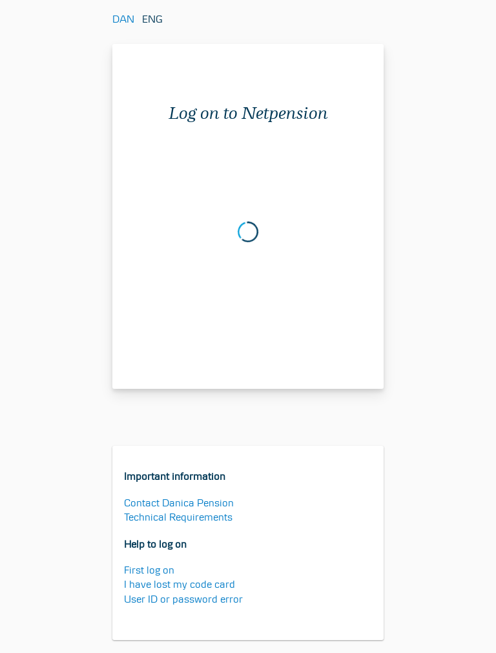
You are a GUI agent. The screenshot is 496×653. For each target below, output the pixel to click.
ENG (152, 19)
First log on (149, 570)
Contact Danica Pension (179, 502)
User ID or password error (183, 599)
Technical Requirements (178, 517)
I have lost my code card (179, 584)
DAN (123, 19)
